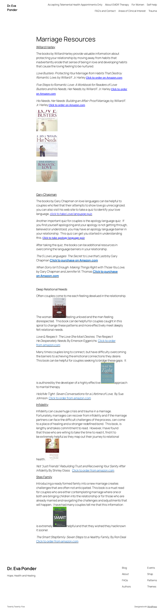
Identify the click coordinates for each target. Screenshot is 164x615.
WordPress (152, 606)
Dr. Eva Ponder (12, 8)
